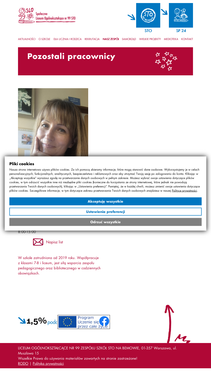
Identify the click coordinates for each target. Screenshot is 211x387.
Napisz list (54, 241)
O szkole (44, 39)
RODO (23, 363)
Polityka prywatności (48, 363)
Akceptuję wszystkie (105, 201)
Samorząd (129, 39)
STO (148, 30)
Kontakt (187, 39)
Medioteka (171, 39)
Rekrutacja (92, 39)
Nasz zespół (111, 39)
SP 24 (181, 30)
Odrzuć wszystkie (105, 222)
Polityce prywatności (184, 190)
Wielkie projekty (150, 39)
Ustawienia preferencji (105, 211)
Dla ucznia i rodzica (68, 39)
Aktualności (27, 39)
